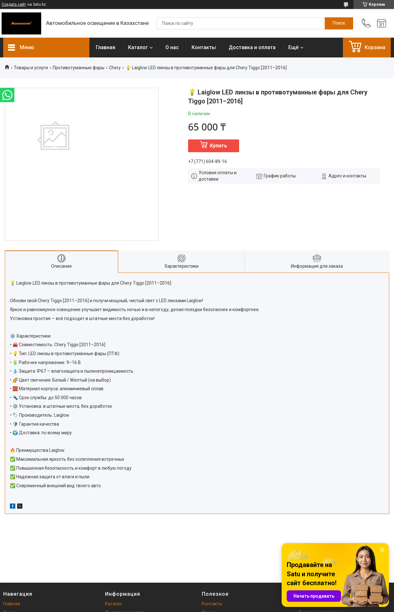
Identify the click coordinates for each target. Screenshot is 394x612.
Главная (105, 47)
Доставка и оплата (252, 47)
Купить (218, 146)
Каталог (138, 47)
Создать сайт (14, 4)
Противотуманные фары (78, 67)
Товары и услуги (31, 67)
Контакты (204, 47)
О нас (172, 47)
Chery (115, 67)
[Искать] (339, 23)
